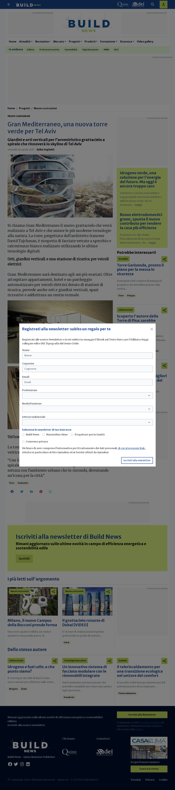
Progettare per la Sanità (90, 434)
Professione (29, 390)
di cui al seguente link (131, 448)
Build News (32, 434)
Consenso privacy (37, 441)
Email (25, 376)
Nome (25, 350)
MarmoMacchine (57, 434)
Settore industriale (33, 416)
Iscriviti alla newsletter (137, 460)
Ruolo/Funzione (32, 403)
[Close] (151, 329)
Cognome (28, 363)
